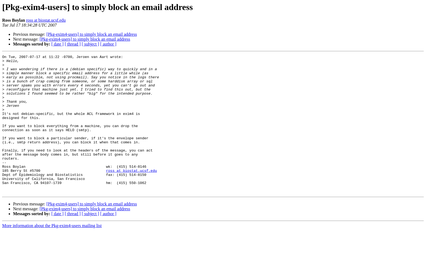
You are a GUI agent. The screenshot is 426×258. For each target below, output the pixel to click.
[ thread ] (73, 44)
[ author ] (108, 44)
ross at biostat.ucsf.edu (46, 20)
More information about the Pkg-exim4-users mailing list (52, 253)
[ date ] (57, 44)
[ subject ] (90, 44)
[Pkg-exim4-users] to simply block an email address (91, 34)
